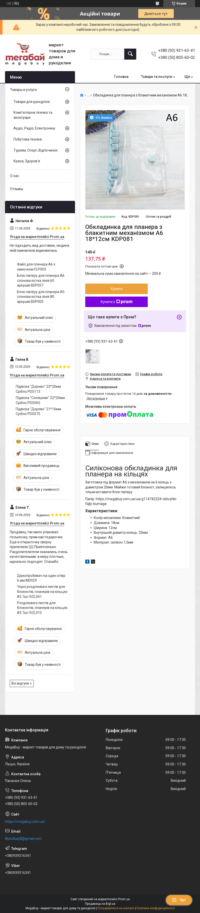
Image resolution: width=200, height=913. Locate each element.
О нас (14, 176)
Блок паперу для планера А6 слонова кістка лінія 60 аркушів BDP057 (40, 280)
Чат (179, 900)
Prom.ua (124, 899)
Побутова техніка (28, 139)
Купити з (116, 302)
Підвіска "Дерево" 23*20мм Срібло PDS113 (38, 389)
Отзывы (16, 189)
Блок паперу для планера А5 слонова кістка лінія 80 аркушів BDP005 (40, 297)
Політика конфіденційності (155, 908)
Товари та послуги (156, 77)
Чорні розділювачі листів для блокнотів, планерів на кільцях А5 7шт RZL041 (42, 591)
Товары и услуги (23, 90)
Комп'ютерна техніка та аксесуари (33, 114)
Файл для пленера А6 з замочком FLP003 (36, 266)
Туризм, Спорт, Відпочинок (36, 150)
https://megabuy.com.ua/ (25, 822)
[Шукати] (130, 54)
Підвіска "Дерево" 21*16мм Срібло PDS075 (38, 411)
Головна (121, 77)
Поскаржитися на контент (116, 908)
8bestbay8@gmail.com (23, 839)
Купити (116, 289)
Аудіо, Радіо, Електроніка (34, 128)
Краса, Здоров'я (27, 161)
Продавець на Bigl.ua (100, 903)
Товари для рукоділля (32, 102)
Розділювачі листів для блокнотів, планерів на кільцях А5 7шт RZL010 (42, 608)
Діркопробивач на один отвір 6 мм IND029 (41, 578)
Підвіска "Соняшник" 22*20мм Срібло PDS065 (40, 400)
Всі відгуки (20, 683)
